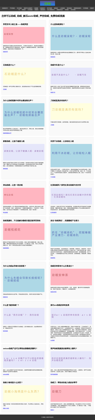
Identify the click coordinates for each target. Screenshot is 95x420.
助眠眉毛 (42, 9)
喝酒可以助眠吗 (28, 8)
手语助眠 (12, 8)
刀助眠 (52, 124)
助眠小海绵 (6, 408)
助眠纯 (36, 9)
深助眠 (67, 9)
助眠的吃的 (60, 9)
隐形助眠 (5, 331)
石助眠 (5, 89)
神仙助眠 (5, 212)
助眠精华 (42, 8)
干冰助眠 (53, 177)
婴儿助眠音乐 (51, 9)
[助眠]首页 (5, 8)
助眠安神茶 (53, 291)
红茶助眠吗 (53, 212)
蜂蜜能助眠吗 (77, 8)
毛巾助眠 (19, 8)
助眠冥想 (5, 51)
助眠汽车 (53, 92)
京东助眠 (30, 9)
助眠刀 (52, 410)
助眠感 (23, 9)
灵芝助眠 (73, 9)
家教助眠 (5, 168)
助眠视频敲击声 (7, 133)
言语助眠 (85, 8)
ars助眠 (53, 340)
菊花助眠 (69, 8)
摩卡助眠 (49, 8)
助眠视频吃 (6, 248)
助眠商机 (53, 257)
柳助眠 (56, 8)
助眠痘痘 (5, 297)
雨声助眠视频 (54, 374)
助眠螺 (36, 8)
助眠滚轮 (53, 56)
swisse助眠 (6, 374)
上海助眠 (62, 8)
